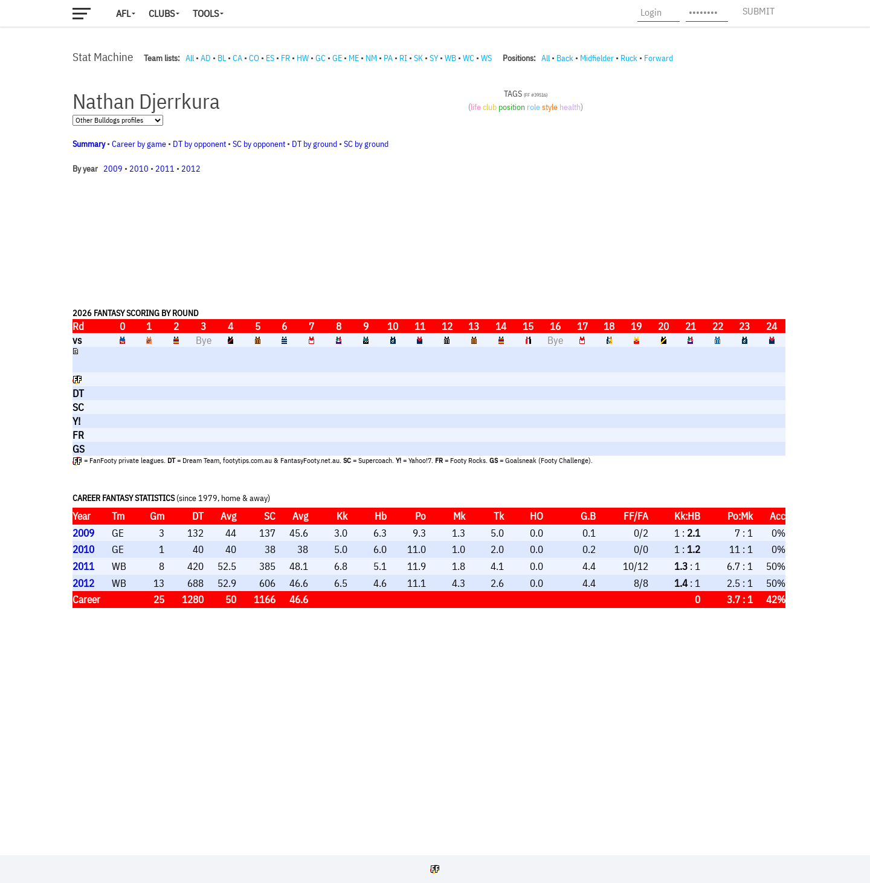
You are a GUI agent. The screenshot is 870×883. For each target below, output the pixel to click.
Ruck (628, 58)
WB (450, 58)
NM (371, 58)
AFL (123, 13)
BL (222, 58)
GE (337, 58)
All (189, 58)
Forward (658, 58)
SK (418, 58)
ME (354, 58)
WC (468, 58)
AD (206, 58)
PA (388, 58)
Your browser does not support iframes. (428, 456)
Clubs (162, 13)
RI (403, 58)
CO (254, 58)
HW (303, 58)
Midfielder (597, 58)
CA (237, 58)
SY (434, 58)
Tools (206, 13)
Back (564, 58)
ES (270, 58)
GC (320, 58)
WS (486, 58)
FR (285, 58)
